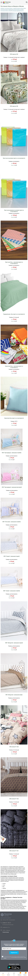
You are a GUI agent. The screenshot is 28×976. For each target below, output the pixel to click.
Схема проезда (5, 932)
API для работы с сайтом (14, 964)
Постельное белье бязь (21, 8)
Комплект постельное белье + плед (8, 8)
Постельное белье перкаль (6, 9)
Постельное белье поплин (17, 9)
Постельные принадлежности (17, 10)
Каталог (2, 2)
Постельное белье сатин (6, 10)
